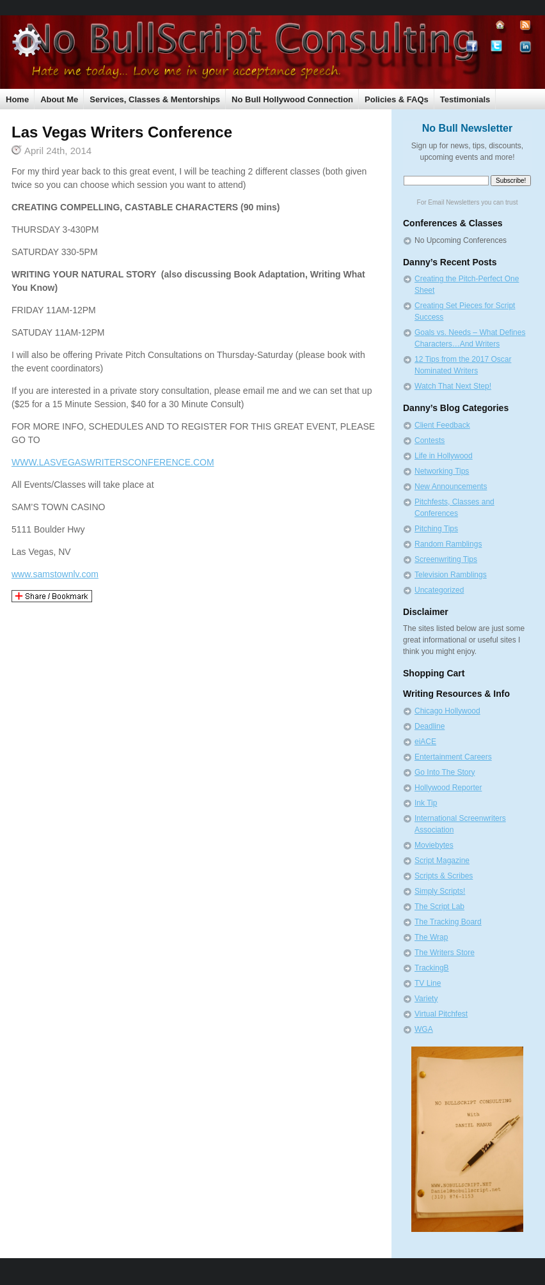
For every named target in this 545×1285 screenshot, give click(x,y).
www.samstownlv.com (55, 574)
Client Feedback (442, 425)
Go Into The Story (445, 772)
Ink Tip (426, 802)
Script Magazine (442, 860)
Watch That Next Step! (453, 386)
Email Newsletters (453, 202)
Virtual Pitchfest (441, 1013)
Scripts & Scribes (444, 875)
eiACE (425, 741)
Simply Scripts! (440, 891)
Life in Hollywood (444, 455)
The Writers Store (445, 952)
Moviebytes (434, 845)
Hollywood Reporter (448, 787)
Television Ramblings (451, 574)
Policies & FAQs (397, 99)
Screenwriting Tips (446, 559)
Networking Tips (442, 471)
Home (17, 99)
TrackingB (432, 967)
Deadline (430, 726)
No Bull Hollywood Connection (292, 99)
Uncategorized (439, 590)
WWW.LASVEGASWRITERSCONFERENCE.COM (113, 462)
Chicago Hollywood (447, 710)
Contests (430, 440)
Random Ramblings (448, 544)
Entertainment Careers (453, 756)
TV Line (428, 983)
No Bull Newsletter (467, 128)
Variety (426, 998)
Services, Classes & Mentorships (155, 99)
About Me (59, 99)
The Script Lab (439, 906)
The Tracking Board (448, 921)
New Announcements (451, 486)
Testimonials (465, 99)
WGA (424, 1029)
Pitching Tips (436, 528)
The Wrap (431, 937)
